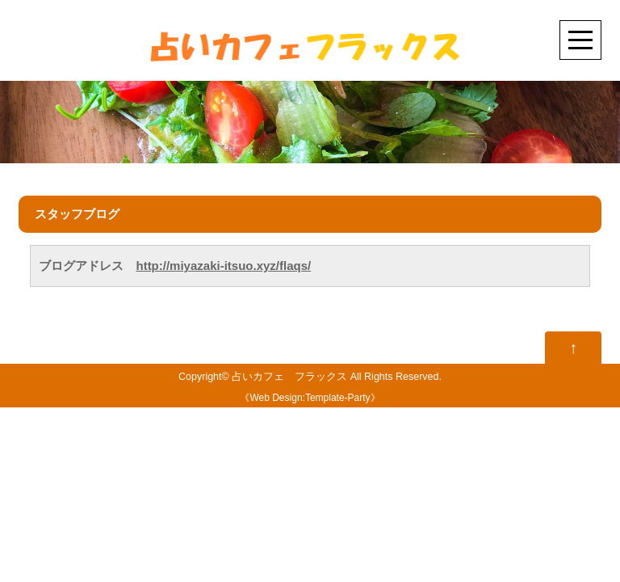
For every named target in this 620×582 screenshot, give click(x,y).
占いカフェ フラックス (289, 376)
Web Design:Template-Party (309, 397)
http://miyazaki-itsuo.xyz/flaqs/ (223, 265)
